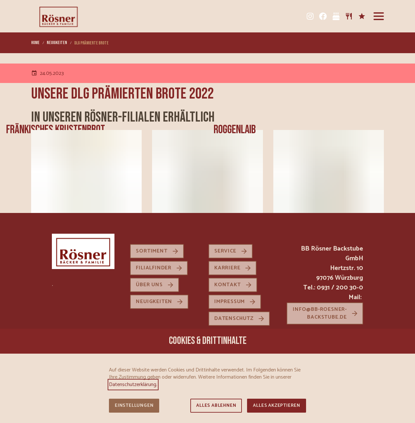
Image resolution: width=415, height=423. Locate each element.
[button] (379, 16)
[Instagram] (310, 16)
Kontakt (227, 284)
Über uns (149, 284)
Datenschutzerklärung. (133, 384)
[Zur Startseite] (58, 16)
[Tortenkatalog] (336, 16)
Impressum (229, 301)
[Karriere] (362, 16)
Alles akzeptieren (276, 405)
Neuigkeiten (154, 301)
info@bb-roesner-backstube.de (320, 313)
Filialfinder (154, 268)
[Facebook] (323, 16)
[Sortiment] (349, 16)
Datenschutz (234, 318)
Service (225, 251)
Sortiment (151, 251)
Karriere (227, 268)
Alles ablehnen (216, 405)
